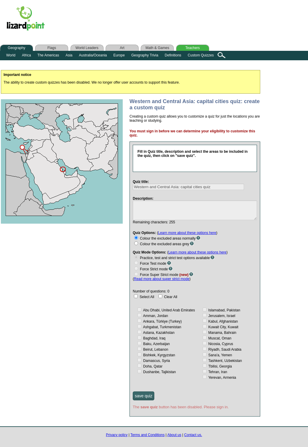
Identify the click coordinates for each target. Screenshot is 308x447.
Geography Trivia (144, 55)
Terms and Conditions (147, 434)
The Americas (48, 55)
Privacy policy (116, 434)
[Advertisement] (167, 19)
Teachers (192, 48)
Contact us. (193, 434)
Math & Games (157, 48)
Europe (119, 55)
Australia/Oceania (93, 55)
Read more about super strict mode (161, 278)
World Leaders (87, 48)
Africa (26, 55)
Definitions (173, 55)
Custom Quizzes (201, 55)
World (10, 55)
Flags (51, 48)
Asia (68, 55)
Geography (16, 48)
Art (122, 48)
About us (174, 434)
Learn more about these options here (187, 232)
